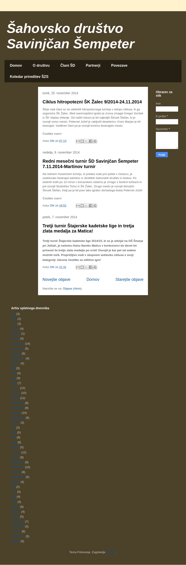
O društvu (41, 65)
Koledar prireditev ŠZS (29, 77)
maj (13, 378)
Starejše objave (129, 279)
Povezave (119, 65)
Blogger (111, 552)
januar (15, 338)
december (17, 343)
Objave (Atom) (72, 288)
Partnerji (93, 65)
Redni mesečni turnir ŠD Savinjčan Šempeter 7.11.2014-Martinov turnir (90, 164)
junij (13, 373)
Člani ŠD (67, 65)
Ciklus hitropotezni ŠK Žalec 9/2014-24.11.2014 (92, 101)
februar (15, 333)
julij (13, 314)
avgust (15, 363)
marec (15, 328)
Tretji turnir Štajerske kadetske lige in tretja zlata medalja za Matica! (88, 228)
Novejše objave (56, 279)
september (18, 358)
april (14, 318)
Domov (16, 65)
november (17, 348)
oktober (16, 353)
